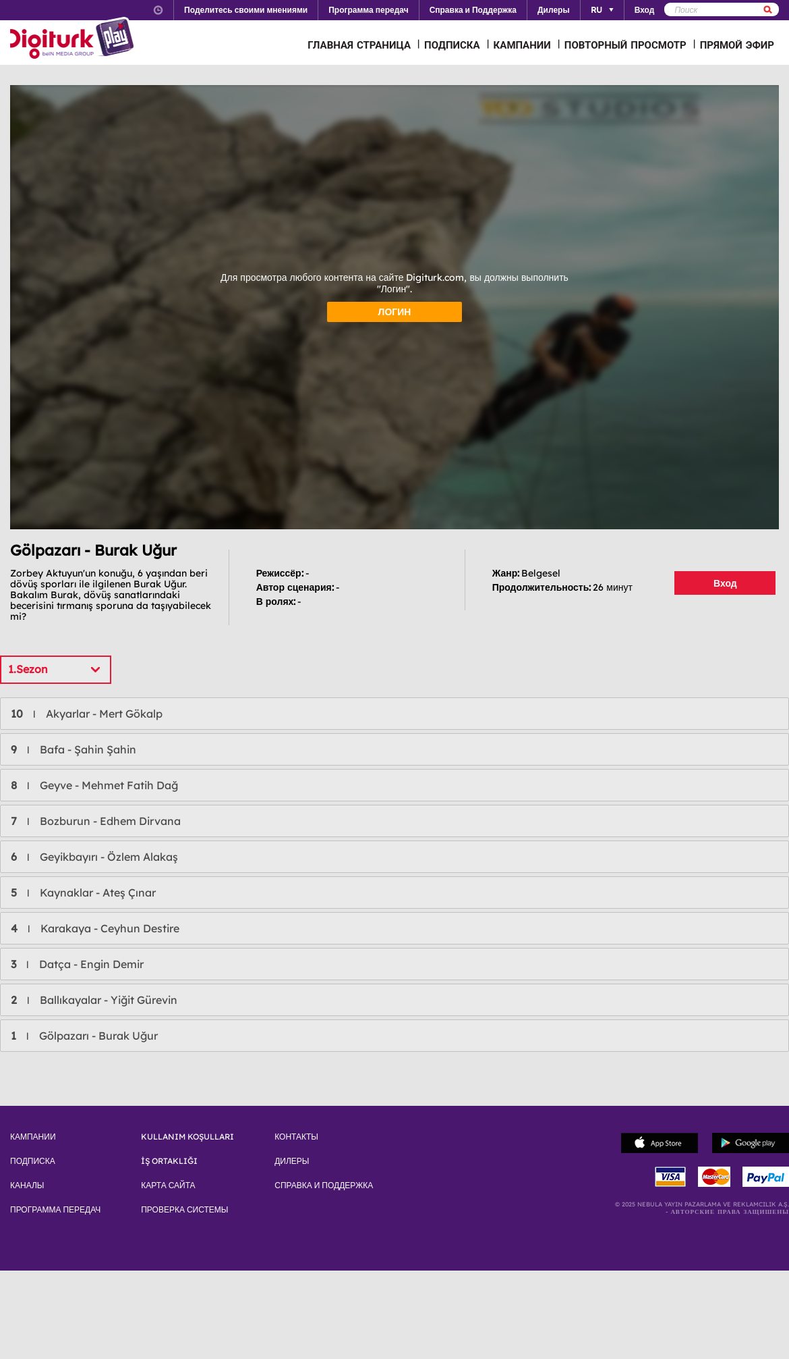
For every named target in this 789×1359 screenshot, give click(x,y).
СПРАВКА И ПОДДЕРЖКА (323, 1185)
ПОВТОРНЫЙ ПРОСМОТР (625, 44)
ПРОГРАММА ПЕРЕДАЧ (55, 1210)
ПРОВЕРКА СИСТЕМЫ (184, 1210)
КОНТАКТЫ (296, 1137)
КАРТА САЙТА (168, 1185)
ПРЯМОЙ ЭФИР (737, 44)
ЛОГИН (394, 312)
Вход (725, 583)
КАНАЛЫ (27, 1185)
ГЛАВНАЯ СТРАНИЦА (359, 44)
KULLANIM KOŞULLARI (187, 1137)
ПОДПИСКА (452, 44)
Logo (74, 39)
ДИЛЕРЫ (291, 1161)
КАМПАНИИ (522, 44)
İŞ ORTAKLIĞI (169, 1161)
